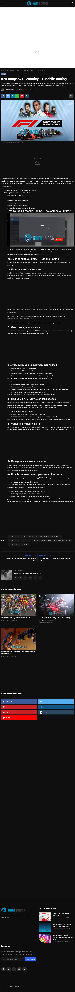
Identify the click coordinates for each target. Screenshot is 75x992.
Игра (17, 70)
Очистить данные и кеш (15, 198)
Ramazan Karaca (19, 571)
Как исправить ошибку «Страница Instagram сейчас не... (63, 937)
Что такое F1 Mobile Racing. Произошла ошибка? (21, 190)
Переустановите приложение (17, 205)
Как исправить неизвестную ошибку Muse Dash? (20, 560)
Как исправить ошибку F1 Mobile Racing (17, 193)
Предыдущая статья (28, 555)
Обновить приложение (15, 203)
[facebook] (3, 969)
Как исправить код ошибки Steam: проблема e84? (62, 926)
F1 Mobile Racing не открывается (20, 540)
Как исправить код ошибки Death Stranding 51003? (54, 560)
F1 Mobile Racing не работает (19, 544)
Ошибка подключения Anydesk (61, 915)
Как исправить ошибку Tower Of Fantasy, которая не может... (54, 619)
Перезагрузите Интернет (15, 195)
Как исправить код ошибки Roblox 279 (15, 618)
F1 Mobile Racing (14, 536)
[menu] (2, 3)
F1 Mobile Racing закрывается (42, 540)
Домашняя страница (7, 70)
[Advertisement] (37, 14)
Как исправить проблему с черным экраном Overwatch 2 (18, 653)
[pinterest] (14, 969)
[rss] (24, 969)
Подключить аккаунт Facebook (17, 200)
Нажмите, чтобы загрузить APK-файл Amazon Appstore (26, 487)
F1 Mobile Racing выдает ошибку (50, 536)
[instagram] (19, 969)
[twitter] (8, 969)
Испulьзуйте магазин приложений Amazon (21, 208)
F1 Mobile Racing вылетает (62, 540)
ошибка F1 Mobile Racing (29, 536)
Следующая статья (46, 555)
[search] (72, 3)
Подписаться (30, 960)
